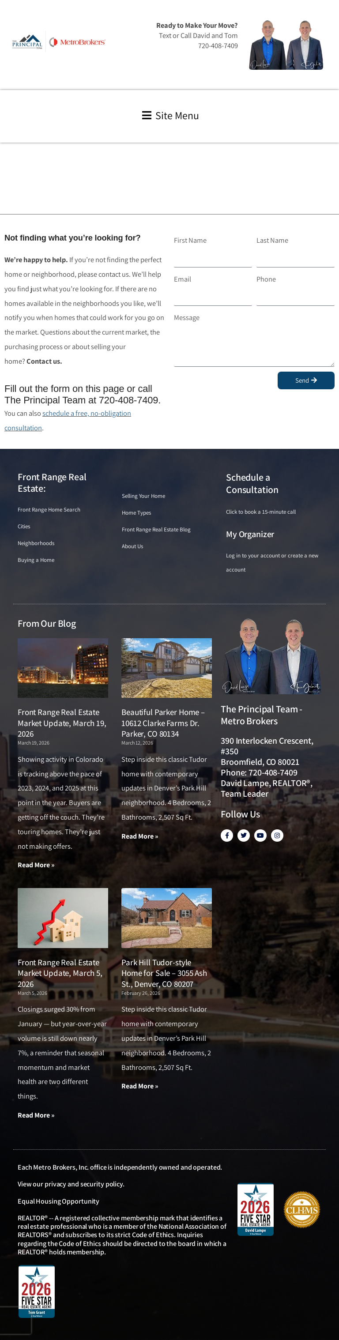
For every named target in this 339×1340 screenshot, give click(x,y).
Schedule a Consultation (252, 483)
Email (182, 279)
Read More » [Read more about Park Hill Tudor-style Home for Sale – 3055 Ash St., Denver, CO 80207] (139, 1086)
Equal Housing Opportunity (58, 1201)
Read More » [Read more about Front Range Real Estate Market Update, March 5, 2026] (36, 1115)
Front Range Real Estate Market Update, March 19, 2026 (62, 723)
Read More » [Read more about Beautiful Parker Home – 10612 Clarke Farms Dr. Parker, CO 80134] (139, 836)
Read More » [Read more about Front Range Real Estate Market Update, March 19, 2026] (36, 864)
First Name (190, 240)
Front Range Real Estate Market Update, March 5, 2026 (60, 973)
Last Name (272, 240)
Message (187, 317)
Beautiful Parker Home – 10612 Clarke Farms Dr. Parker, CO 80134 (163, 723)
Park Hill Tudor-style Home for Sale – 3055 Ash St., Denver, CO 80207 (164, 973)
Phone (266, 279)
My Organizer (250, 534)
